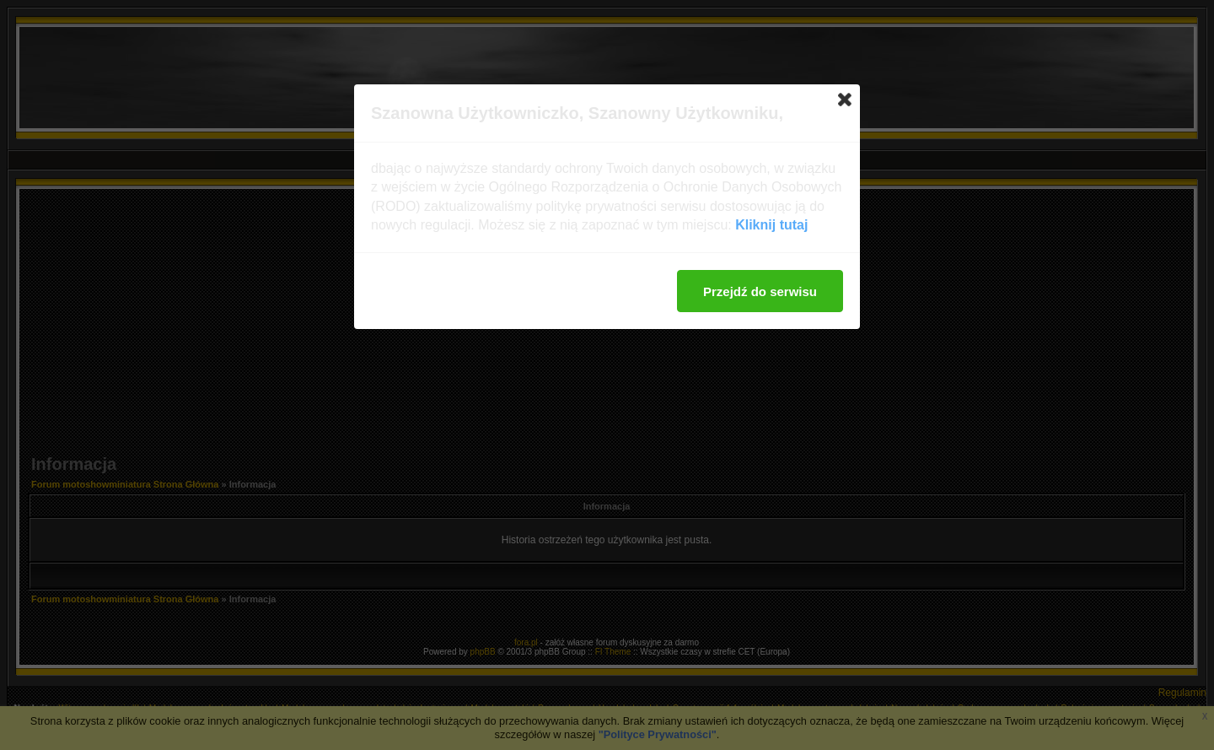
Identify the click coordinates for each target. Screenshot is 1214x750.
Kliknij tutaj (771, 225)
